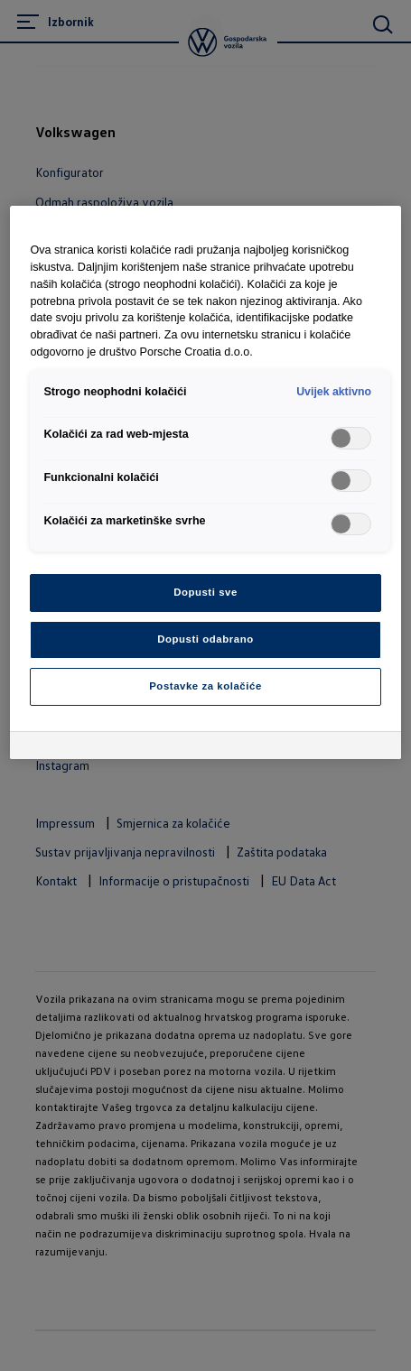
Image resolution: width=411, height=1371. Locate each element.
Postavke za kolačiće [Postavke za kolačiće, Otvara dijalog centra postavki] (205, 686)
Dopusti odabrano (205, 639)
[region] (205, 482)
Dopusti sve (205, 592)
